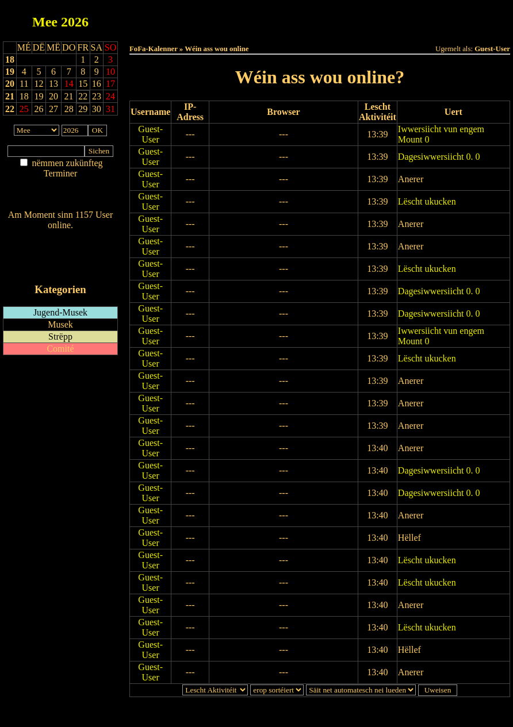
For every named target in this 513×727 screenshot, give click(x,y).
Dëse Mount (319, 18)
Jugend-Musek (60, 312)
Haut (191, 18)
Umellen (320, 29)
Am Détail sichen (61, 185)
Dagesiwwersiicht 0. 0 (439, 156)
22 (9, 109)
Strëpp (60, 336)
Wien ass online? (60, 236)
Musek (60, 324)
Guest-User (150, 134)
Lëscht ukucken (427, 201)
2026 (75, 21)
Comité (60, 348)
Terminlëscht (449, 18)
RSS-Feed (61, 256)
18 (9, 59)
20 (9, 84)
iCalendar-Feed (60, 267)
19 (9, 71)
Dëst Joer (384, 18)
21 (9, 96)
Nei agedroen (60, 196)
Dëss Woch (256, 18)
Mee (45, 21)
